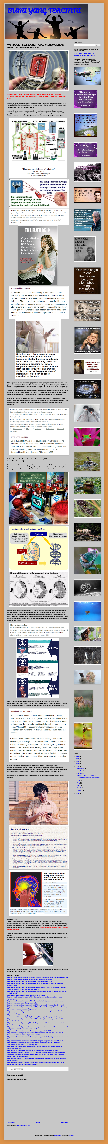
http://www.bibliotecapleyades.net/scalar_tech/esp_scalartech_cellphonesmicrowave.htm (37, 977)
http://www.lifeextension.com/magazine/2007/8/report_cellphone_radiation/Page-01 (35, 1041)
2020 (77, 756)
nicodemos (57, 1135)
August (79, 773)
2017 (77, 763)
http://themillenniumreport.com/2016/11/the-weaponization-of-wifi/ (29, 981)
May (78, 783)
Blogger (71, 1135)
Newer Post (11, 1122)
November (80, 768)
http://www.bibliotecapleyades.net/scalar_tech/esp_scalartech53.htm (30, 1031)
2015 (77, 793)
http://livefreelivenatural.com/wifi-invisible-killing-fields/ (26, 995)
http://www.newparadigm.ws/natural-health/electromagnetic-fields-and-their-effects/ (35, 1005)
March (79, 788)
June (79, 780)
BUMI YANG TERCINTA (43, 10)
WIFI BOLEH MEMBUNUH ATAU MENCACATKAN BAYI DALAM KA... (88, 776)
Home (38, 1122)
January (80, 790)
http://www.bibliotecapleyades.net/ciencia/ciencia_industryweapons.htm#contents (35, 1001)
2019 (77, 758)
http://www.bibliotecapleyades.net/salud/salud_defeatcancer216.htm (30, 979)
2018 (77, 761)
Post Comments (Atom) (23, 1125)
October (80, 771)
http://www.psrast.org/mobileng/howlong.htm (22, 1003)
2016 (77, 766)
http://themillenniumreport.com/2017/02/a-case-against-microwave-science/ (32, 1050)
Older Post (64, 1122)
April (79, 785)
